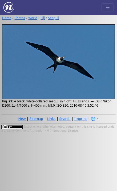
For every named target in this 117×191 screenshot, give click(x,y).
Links (51, 118)
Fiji (43, 18)
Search (65, 118)
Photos (20, 18)
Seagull (53, 18)
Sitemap (36, 118)
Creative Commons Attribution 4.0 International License (41, 130)
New (22, 118)
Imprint (80, 118)
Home (6, 18)
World (32, 18)
